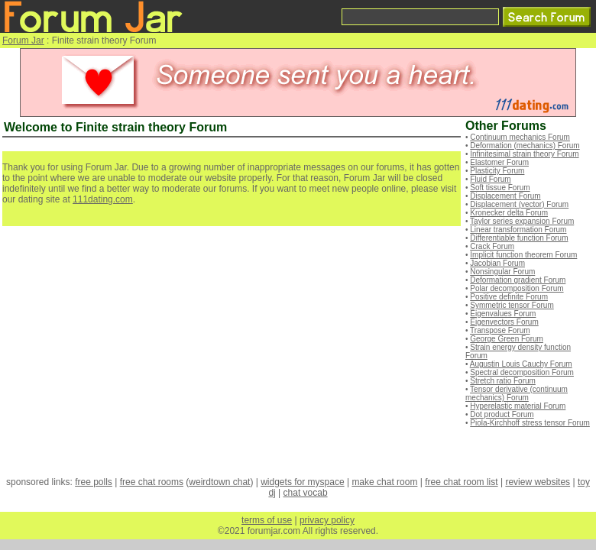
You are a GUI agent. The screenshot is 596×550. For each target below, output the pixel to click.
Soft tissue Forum (500, 187)
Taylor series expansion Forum (522, 221)
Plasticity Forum (497, 171)
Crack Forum (492, 246)
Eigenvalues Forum (503, 313)
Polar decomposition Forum (516, 288)
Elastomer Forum (499, 162)
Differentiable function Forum (519, 238)
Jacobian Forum (497, 263)
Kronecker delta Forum (509, 213)
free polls (93, 482)
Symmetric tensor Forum (511, 305)
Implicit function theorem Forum (523, 255)
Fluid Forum (490, 179)
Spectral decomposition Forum (522, 372)
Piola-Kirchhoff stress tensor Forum (530, 423)
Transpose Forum (500, 330)
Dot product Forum (501, 414)
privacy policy (327, 520)
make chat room (384, 482)
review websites (537, 482)
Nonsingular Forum (502, 271)
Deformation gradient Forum (517, 280)
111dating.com (103, 199)
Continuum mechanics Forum (520, 137)
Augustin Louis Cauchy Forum (521, 364)
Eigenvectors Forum (504, 322)
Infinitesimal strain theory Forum (524, 154)
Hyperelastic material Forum (517, 406)
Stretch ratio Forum (503, 381)
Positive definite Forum (509, 297)
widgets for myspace (302, 482)
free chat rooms (151, 482)
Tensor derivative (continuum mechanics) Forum (516, 393)
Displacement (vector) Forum (519, 204)
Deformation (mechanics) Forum (524, 145)
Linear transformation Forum (518, 229)
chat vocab (305, 492)
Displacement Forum (505, 196)
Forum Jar (23, 40)
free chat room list (461, 482)
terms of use (266, 520)
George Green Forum (506, 339)
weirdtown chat (219, 482)
